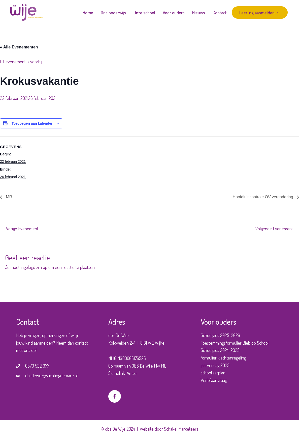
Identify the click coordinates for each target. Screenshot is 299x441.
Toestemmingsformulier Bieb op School (235, 343)
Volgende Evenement (276, 228)
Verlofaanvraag (214, 380)
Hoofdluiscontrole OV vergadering (263, 197)
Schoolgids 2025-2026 (220, 335)
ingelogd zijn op (34, 267)
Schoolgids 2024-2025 (220, 350)
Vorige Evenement (19, 228)
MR (8, 197)
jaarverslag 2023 (215, 365)
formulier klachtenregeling (223, 358)
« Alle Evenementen (19, 47)
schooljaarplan (213, 372)
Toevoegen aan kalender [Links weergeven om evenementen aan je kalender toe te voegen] (32, 123)
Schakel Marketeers (181, 429)
